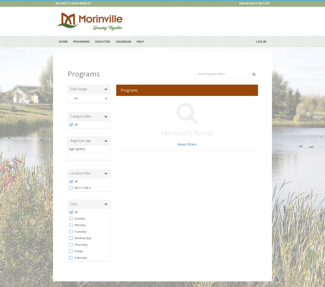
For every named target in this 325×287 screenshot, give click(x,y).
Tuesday (77, 227)
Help (140, 41)
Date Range (88, 84)
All (73, 120)
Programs (81, 41)
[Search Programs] (254, 69)
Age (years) (77, 144)
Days (88, 199)
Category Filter (88, 111)
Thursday (78, 240)
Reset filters (187, 139)
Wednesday (80, 233)
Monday (77, 220)
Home (63, 41)
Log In (261, 41)
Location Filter (88, 168)
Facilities (102, 41)
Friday (76, 246)
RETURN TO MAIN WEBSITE (73, 3)
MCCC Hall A (80, 183)
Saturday (78, 253)
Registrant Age (88, 135)
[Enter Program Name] (226, 68)
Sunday (77, 213)
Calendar (123, 41)
